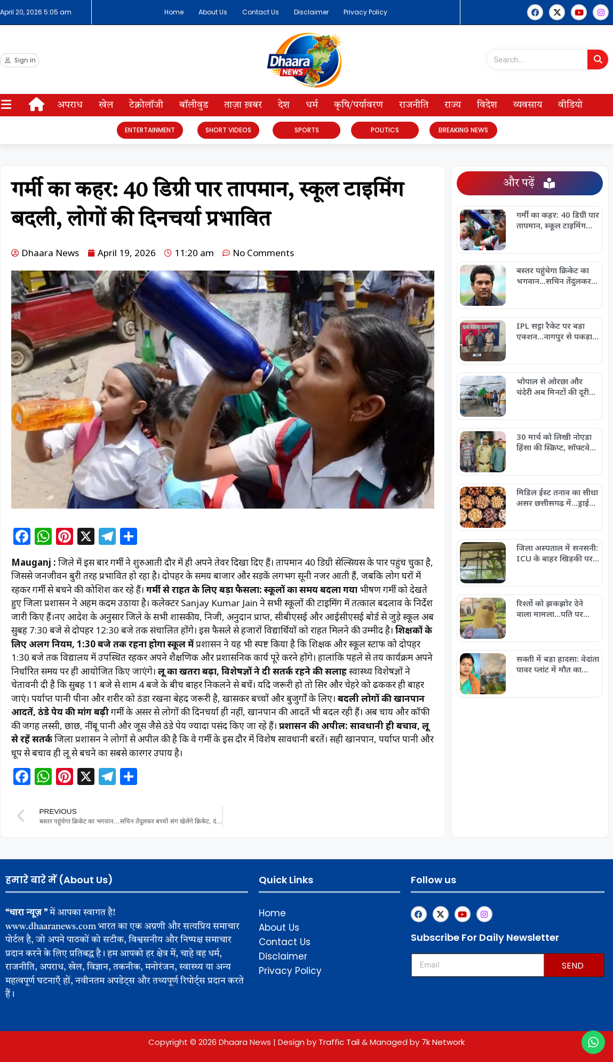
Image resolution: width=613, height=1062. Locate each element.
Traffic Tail (339, 1042)
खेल (106, 105)
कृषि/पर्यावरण (358, 105)
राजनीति (413, 105)
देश (284, 105)
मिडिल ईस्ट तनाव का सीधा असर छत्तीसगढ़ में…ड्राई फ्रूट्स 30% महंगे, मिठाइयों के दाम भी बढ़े (557, 497)
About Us (212, 12)
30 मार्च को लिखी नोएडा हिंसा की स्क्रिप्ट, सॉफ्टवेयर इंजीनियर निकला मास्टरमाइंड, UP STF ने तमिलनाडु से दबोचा (557, 442)
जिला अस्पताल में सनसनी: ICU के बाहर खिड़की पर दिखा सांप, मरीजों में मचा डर (557, 553)
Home (174, 12)
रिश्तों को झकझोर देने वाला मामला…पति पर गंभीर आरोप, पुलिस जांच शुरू (555, 608)
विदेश (487, 105)
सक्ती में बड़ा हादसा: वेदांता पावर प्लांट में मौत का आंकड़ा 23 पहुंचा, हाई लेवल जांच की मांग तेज (557, 664)
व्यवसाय (527, 105)
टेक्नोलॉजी (146, 105)
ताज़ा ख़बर (243, 105)
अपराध (70, 105)
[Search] (597, 59)
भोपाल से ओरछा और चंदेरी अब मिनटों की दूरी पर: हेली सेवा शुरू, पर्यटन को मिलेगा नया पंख (555, 386)
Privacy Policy (365, 12)
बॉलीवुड (193, 105)
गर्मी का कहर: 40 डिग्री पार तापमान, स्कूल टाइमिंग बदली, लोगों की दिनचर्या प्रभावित (557, 220)
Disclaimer (311, 12)
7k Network (443, 1042)
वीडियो (570, 105)
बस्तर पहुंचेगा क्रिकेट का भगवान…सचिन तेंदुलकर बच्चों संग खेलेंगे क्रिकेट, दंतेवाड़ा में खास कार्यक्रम (553, 275)
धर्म (312, 105)
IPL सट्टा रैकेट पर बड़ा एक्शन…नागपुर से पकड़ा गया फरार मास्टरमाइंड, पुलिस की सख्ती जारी (554, 331)
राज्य (452, 105)
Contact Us (260, 12)
